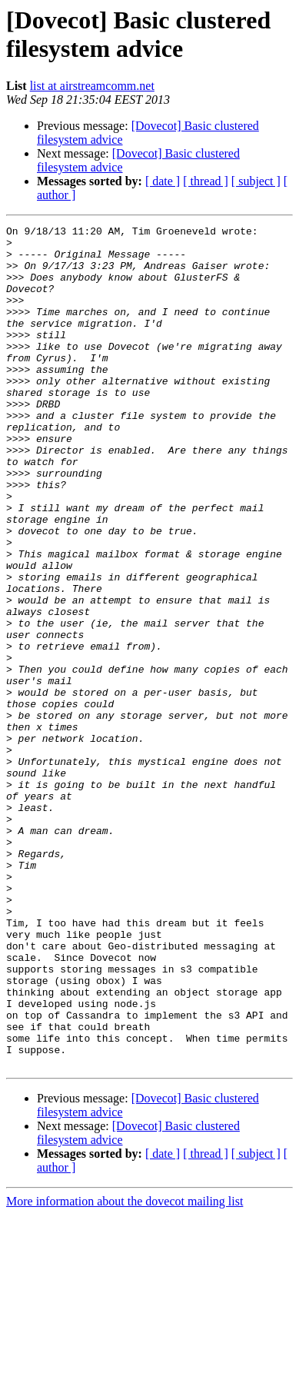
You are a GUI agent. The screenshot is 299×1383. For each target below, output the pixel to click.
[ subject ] (256, 181)
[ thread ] (205, 181)
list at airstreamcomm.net (92, 85)
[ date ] (162, 181)
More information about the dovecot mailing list (124, 1369)
